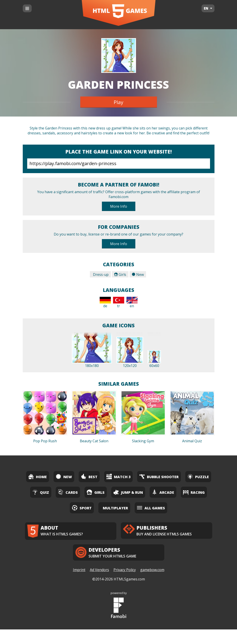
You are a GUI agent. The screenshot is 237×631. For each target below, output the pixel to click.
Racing (194, 492)
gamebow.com (152, 571)
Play (118, 102)
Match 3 (118, 476)
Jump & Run (128, 492)
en (132, 302)
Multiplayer (115, 508)
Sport (82, 507)
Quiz (40, 492)
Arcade (163, 492)
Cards (68, 492)
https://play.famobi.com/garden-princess (118, 163)
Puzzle (198, 476)
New (138, 274)
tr (118, 302)
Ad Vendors (99, 571)
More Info (118, 206)
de (105, 302)
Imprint (79, 571)
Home (37, 476)
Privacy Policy (124, 571)
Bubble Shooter (159, 476)
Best (89, 476)
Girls (120, 274)
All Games (151, 507)
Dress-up (100, 274)
